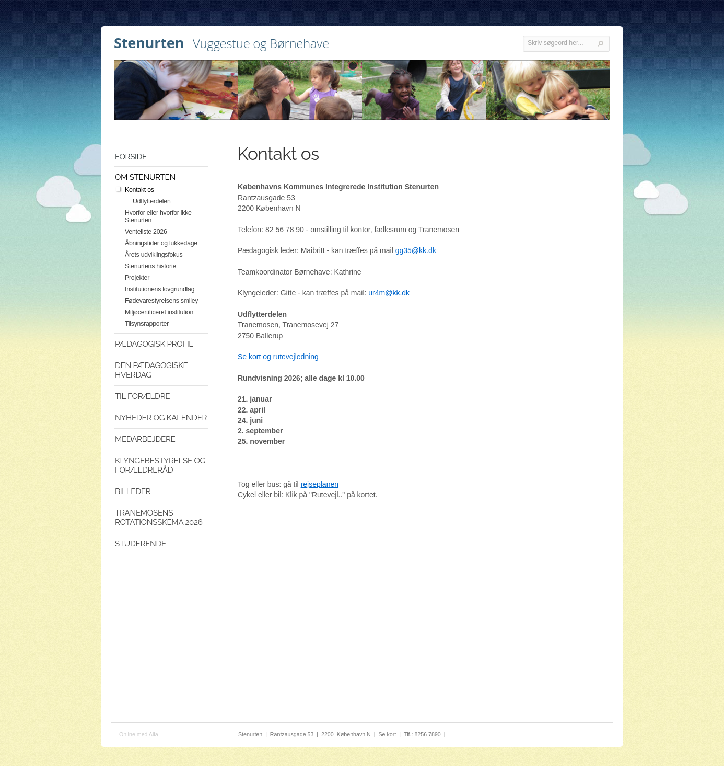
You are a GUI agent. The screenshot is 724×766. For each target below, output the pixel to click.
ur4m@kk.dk (389, 293)
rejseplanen (319, 484)
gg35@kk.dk (415, 250)
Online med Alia (138, 734)
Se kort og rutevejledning (278, 356)
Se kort (387, 734)
